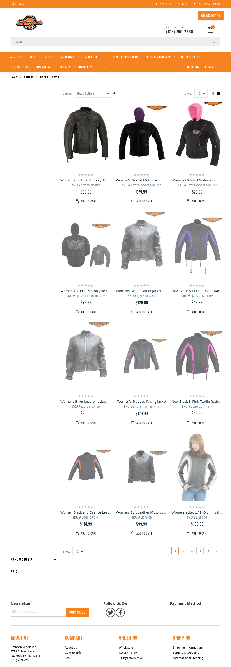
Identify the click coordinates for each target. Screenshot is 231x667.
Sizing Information (131, 459)
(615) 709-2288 (20, 461)
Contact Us (164, 3)
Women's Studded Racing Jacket (141, 288)
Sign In (182, 3)
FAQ (67, 459)
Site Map (18, 487)
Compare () (20, 3)
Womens (28, 77)
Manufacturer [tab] (22, 93)
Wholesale (126, 448)
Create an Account (207, 3)
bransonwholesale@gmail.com (31, 470)
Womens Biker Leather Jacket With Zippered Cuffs (154, 234)
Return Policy (128, 454)
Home (14, 77)
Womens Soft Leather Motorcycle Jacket (147, 342)
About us (71, 448)
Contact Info (73, 454)
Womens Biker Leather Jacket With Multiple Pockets (101, 288)
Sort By (68, 93)
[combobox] (115, 41)
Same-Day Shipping (186, 454)
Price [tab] (15, 105)
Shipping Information (187, 448)
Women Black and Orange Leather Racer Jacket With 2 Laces (107, 342)
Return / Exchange (32, 487)
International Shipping (188, 459)
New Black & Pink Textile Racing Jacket (201, 288)
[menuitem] (102, 66)
